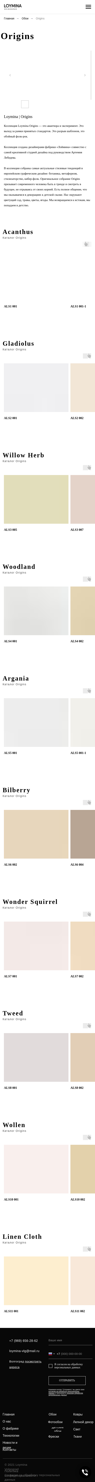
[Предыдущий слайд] (10, 75)
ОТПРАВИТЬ (67, 1380)
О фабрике (11, 1428)
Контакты (9, 1449)
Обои (25, 18)
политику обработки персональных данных (66, 1394)
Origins (40, 18)
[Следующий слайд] (85, 75)
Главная (9, 18)
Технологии (11, 1435)
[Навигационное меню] (88, 7)
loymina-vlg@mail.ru (24, 1351)
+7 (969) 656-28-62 (23, 1340)
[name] (70, 1340)
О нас (7, 1421)
